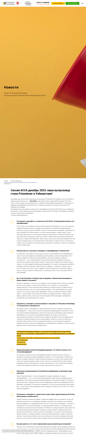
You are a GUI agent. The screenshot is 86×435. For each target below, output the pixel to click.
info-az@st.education (43, 4)
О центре (27, 2)
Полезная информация (16, 181)
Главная (6, 181)
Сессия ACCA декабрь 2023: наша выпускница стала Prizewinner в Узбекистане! (20, 183)
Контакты (28, 5)
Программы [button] (28, 3)
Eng (82, 3)
